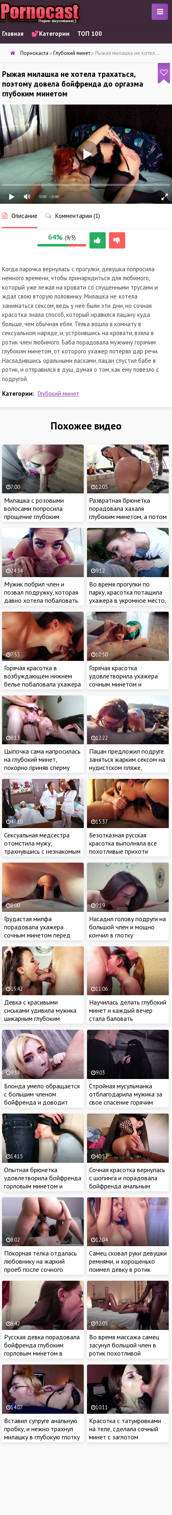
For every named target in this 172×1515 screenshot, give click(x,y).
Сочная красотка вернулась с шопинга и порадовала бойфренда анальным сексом (127, 1182)
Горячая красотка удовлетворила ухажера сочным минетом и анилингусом (123, 680)
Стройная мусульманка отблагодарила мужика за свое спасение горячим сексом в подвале (125, 1098)
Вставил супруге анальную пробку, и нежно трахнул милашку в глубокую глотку (42, 1429)
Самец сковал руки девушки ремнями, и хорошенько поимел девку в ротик (128, 1261)
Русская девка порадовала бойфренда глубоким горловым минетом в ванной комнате (42, 1349)
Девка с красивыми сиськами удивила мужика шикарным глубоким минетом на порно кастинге (42, 1014)
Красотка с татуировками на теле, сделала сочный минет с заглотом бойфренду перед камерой (127, 1433)
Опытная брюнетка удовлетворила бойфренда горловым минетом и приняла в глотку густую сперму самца (42, 1186)
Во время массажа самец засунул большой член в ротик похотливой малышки (124, 1349)
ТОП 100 (89, 33)
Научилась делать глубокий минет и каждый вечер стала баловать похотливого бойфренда (127, 1014)
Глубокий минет (58, 393)
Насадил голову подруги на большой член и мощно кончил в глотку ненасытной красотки (127, 931)
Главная (13, 33)
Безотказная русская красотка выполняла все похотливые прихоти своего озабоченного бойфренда (123, 851)
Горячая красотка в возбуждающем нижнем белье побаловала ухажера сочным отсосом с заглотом (42, 684)
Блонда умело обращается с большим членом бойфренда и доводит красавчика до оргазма (42, 1098)
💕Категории (50, 33)
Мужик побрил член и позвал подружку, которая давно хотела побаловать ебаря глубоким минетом (41, 596)
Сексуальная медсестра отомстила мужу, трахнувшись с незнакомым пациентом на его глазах (42, 847)
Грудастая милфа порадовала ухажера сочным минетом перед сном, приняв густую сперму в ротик (42, 935)
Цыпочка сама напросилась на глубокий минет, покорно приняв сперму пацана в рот (42, 763)
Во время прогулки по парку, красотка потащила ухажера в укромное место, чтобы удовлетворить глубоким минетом (127, 600)
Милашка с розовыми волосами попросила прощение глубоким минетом (34, 512)
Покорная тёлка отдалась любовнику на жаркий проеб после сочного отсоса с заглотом (40, 1265)
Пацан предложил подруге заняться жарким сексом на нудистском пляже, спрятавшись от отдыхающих (127, 767)
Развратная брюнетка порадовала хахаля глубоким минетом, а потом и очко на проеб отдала (128, 512)
